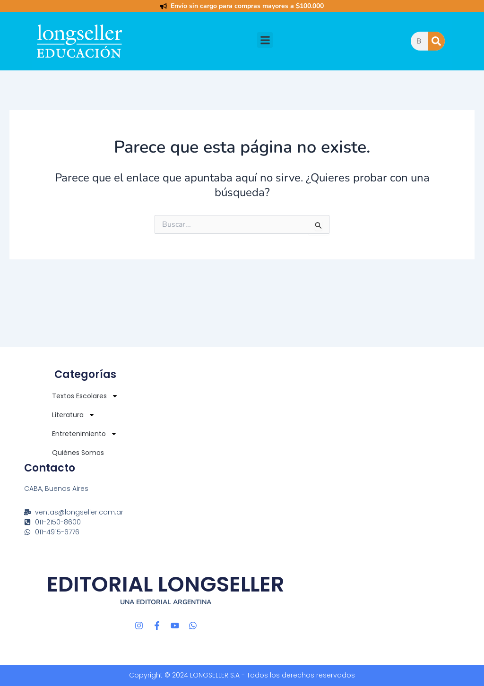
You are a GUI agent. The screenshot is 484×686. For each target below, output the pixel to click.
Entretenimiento (84, 434)
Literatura (73, 415)
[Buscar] (436, 41)
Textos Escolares (85, 396)
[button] (265, 40)
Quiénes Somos (78, 452)
